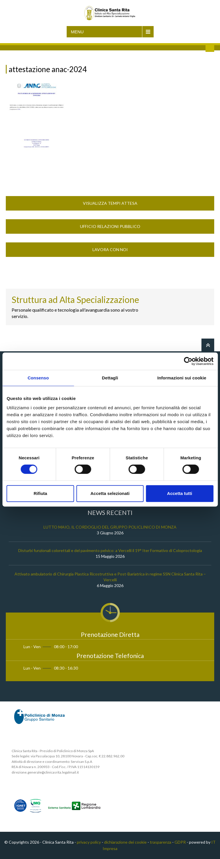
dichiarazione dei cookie (125, 842)
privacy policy (89, 842)
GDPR (180, 842)
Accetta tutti (179, 493)
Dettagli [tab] (110, 377)
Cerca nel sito (210, 47)
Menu (77, 31)
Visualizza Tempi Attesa (110, 203)
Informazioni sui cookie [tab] (181, 377)
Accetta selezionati (110, 493)
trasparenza (160, 842)
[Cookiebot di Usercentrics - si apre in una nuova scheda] (188, 361)
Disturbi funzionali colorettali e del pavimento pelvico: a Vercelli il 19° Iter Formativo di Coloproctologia (110, 550)
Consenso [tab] (38, 377)
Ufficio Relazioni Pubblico (110, 226)
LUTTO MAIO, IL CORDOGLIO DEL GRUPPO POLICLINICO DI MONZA (110, 526)
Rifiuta (40, 493)
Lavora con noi (110, 249)
